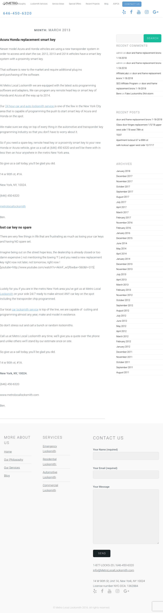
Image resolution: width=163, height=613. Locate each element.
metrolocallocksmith (13, 206)
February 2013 (123, 290)
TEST (119, 135)
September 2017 (124, 191)
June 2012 (121, 321)
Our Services (12, 467)
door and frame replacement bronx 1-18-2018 (139, 119)
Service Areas (58, 4)
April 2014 (121, 253)
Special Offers (75, 4)
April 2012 (121, 331)
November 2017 (124, 181)
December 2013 (124, 264)
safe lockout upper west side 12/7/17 (135, 145)
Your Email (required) (126, 473)
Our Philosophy (19, 4)
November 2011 (124, 357)
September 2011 (124, 367)
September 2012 (124, 305)
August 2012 (122, 310)
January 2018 (123, 171)
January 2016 (123, 233)
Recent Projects (93, 4)
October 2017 (123, 186)
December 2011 (124, 352)
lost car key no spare (15, 227)
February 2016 (123, 228)
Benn (118, 93)
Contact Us (132, 4)
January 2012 (123, 346)
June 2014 (121, 243)
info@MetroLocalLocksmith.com (113, 570)
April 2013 (121, 279)
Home (5, 4)
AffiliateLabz (122, 73)
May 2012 (121, 326)
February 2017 (123, 217)
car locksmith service (25, 309)
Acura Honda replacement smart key (28, 40)
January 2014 (123, 259)
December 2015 (124, 238)
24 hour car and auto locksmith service (30, 106)
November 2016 (124, 222)
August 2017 (122, 197)
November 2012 (124, 295)
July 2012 (121, 315)
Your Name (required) (126, 454)
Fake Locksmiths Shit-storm (139, 93)
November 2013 (124, 269)
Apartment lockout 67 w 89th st (132, 140)
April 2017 (121, 207)
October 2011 (123, 362)
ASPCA (116, 4)
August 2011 (122, 372)
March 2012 (122, 336)
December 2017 (124, 176)
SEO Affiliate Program (127, 83)
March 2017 (122, 212)
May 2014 (121, 248)
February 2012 (123, 341)
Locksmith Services (39, 4)
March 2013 (122, 284)
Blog (106, 4)
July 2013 (121, 274)
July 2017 (121, 202)
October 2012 (123, 300)
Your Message (126, 514)
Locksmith (6, 294)
